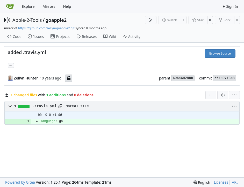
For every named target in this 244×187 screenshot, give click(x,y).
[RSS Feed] (151, 20)
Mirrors (48, 6)
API (235, 182)
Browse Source (220, 53)
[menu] (234, 95)
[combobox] (210, 95)
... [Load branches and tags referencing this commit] (10, 65)
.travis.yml (44, 106)
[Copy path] (60, 106)
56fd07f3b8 (224, 78)
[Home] (10, 6)
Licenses (221, 182)
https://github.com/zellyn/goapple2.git (46, 28)
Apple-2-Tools (27, 20)
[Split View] (222, 95)
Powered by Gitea (20, 182)
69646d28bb (183, 78)
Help (67, 6)
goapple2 (56, 20)
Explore (28, 6)
